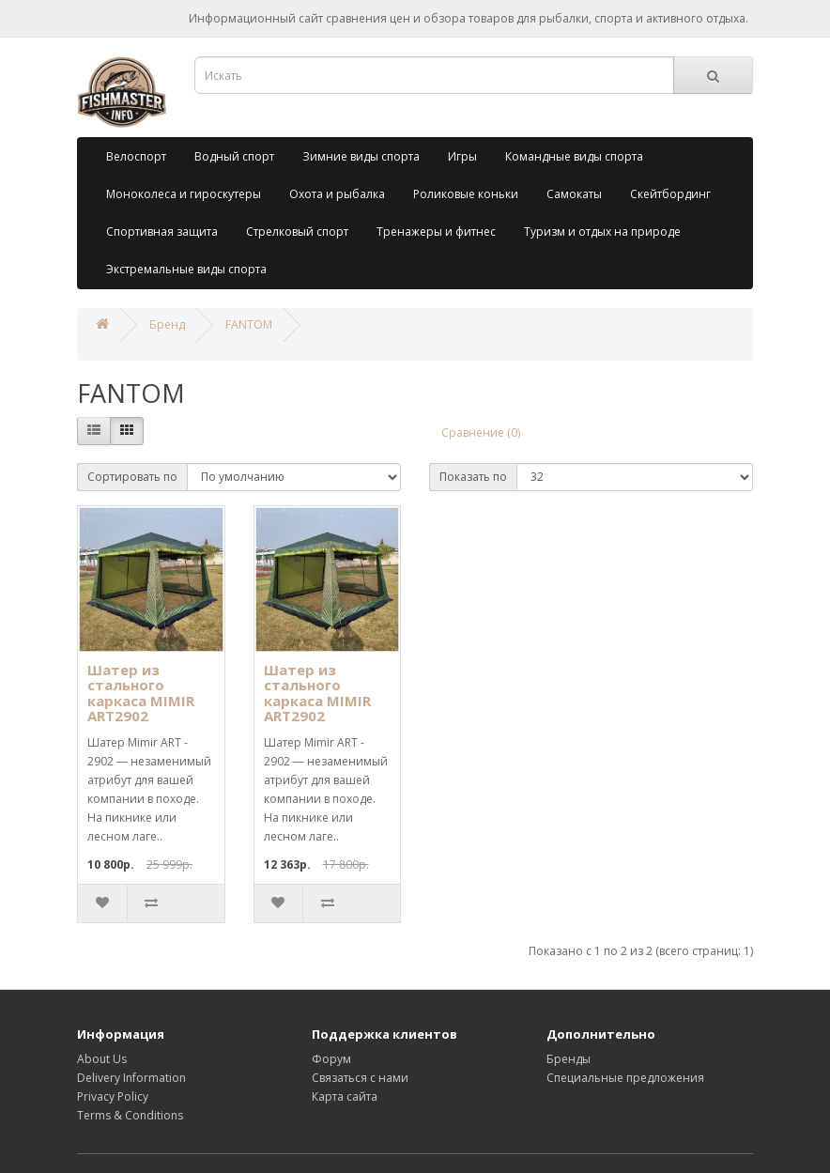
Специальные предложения (625, 1078)
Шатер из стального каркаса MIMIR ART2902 (140, 693)
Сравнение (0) (480, 432)
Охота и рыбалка (337, 194)
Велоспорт (136, 156)
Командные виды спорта (574, 156)
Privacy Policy (112, 1096)
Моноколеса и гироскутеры (183, 194)
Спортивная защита (162, 231)
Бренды (568, 1059)
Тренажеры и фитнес (436, 231)
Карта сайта (344, 1096)
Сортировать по (132, 477)
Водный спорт (234, 156)
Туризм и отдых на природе (602, 231)
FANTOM (248, 324)
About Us (102, 1059)
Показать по (473, 477)
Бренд (167, 324)
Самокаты (574, 194)
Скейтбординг (670, 194)
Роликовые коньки (465, 194)
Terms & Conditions (130, 1115)
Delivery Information (131, 1078)
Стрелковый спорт (297, 231)
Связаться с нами (360, 1078)
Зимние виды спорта (361, 156)
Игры (462, 156)
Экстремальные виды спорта (186, 269)
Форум (331, 1059)
